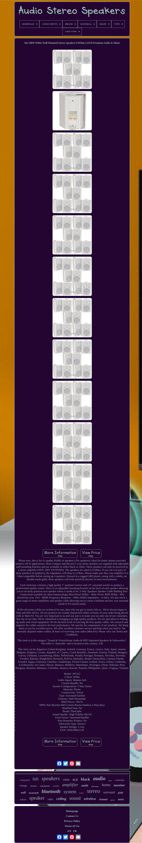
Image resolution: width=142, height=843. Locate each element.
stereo (93, 791)
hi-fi (75, 779)
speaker (37, 798)
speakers (51, 778)
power (113, 800)
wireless (90, 799)
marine (23, 799)
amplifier (70, 784)
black (85, 779)
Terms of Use (72, 826)
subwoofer (95, 786)
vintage (23, 785)
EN (69, 831)
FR (75, 831)
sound (75, 798)
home (106, 785)
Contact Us (72, 816)
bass (110, 780)
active (81, 793)
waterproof (45, 786)
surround (109, 792)
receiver (33, 786)
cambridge (119, 780)
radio (50, 799)
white (66, 779)
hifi (36, 779)
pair (120, 792)
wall (23, 792)
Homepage (72, 811)
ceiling (61, 799)
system (70, 791)
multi (84, 785)
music (121, 799)
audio (99, 778)
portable (56, 786)
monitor (119, 785)
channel (103, 799)
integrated (25, 780)
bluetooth (51, 791)
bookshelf (34, 793)
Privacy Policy (72, 821)
